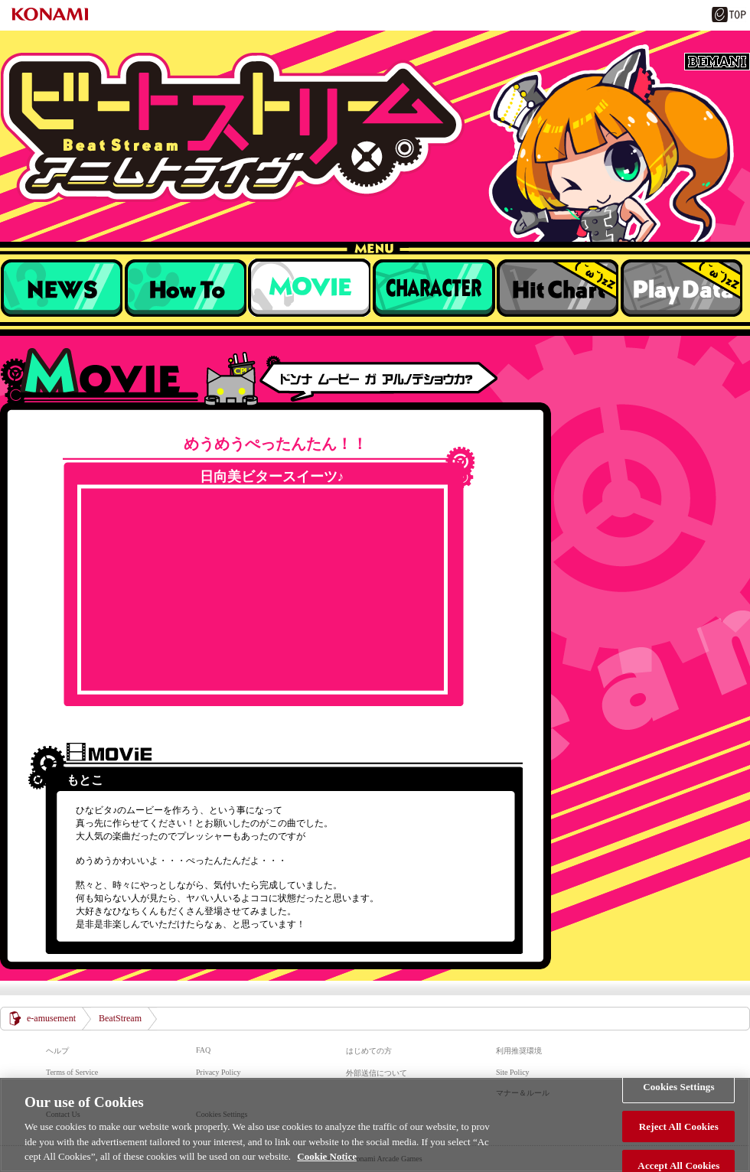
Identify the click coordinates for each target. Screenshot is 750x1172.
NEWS (61, 288)
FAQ (203, 1050)
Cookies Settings (678, 1086)
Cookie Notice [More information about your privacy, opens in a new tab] (327, 1156)
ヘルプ (57, 1051)
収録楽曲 (309, 288)
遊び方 (185, 288)
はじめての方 (369, 1051)
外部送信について (376, 1073)
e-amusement (51, 1018)
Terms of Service (72, 1072)
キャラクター (433, 288)
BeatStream (375, 127)
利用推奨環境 (519, 1051)
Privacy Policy (218, 1072)
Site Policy (513, 1072)
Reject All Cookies (679, 1126)
